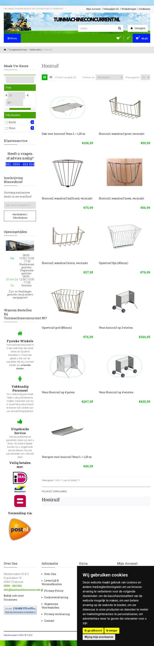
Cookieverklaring (56, 597)
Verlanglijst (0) (111, 9)
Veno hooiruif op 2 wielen (116, 327)
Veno (12, 128)
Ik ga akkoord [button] (93, 630)
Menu (12, 38)
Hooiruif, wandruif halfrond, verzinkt (67, 198)
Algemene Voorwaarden (50, 605)
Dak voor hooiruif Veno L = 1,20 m (63, 133)
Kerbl (12, 122)
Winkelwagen (128, 9)
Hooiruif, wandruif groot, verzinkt (121, 133)
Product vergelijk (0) (65, 77)
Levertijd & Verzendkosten (52, 582)
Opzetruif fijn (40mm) (113, 263)
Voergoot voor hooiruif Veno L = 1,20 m (67, 457)
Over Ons (50, 574)
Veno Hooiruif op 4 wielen (116, 392)
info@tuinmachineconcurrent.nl (23, 589)
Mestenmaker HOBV (14, 635)
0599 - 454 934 (13, 585)
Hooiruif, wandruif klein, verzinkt (65, 263)
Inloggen (138, 28)
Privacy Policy (53, 590)
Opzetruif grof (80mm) (57, 327)
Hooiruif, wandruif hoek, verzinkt (121, 198)
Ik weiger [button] (111, 630)
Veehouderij (60, 491)
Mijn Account (93, 9)
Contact (49, 620)
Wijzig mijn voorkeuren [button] (99, 636)
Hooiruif (47, 491)
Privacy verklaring (57, 614)
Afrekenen (144, 9)
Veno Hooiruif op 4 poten (58, 392)
